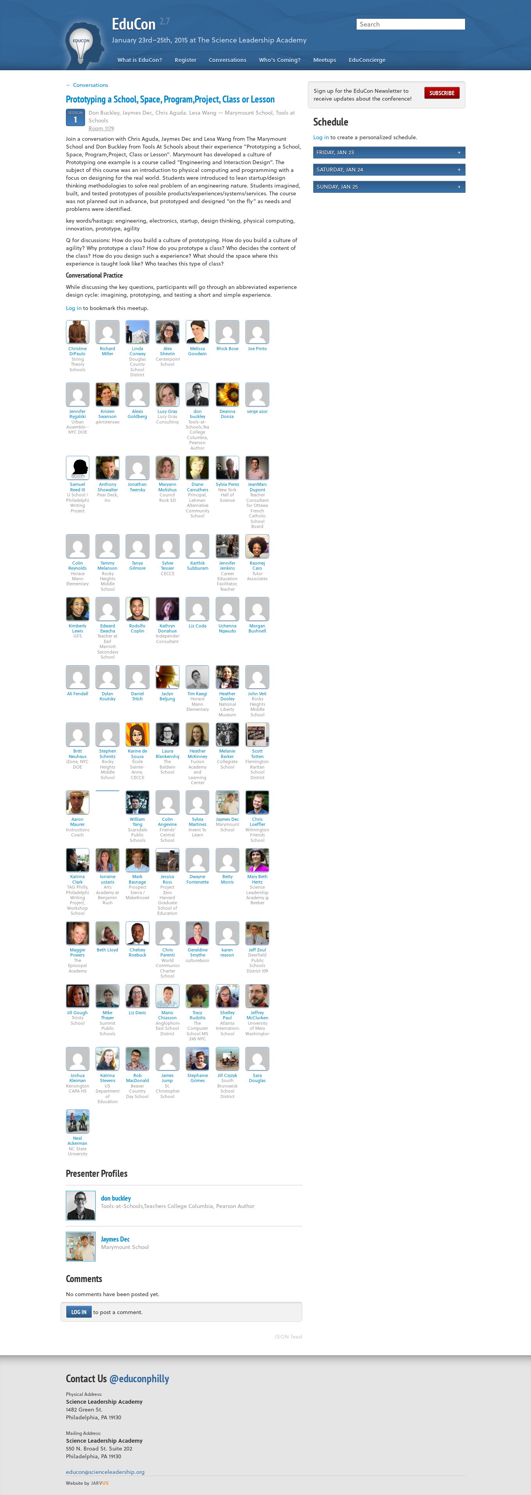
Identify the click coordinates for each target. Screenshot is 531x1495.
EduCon (141, 23)
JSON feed (288, 1336)
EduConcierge (367, 60)
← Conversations (87, 85)
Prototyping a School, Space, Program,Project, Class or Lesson (170, 99)
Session (75, 117)
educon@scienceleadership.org (105, 1472)
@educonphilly (139, 1378)
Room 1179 (101, 128)
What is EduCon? (139, 60)
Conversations (228, 60)
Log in (74, 308)
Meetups (324, 60)
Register (185, 60)
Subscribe (442, 93)
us (99, 1482)
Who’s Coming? (280, 60)
